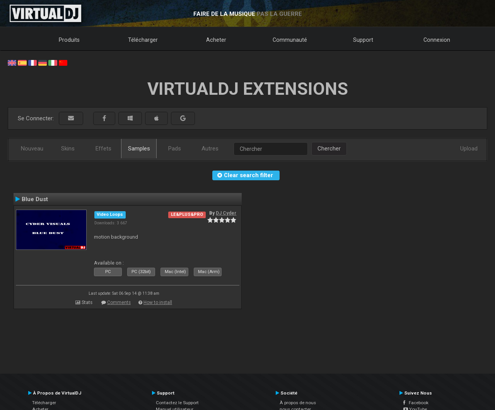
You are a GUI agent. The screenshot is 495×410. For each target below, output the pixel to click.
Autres (209, 148)
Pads (174, 148)
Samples (139, 148)
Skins (68, 148)
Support (363, 40)
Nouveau (32, 148)
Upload (469, 148)
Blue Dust (35, 199)
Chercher (329, 148)
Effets (103, 148)
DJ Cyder (226, 213)
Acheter (216, 40)
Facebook (415, 402)
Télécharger (143, 40)
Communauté (290, 40)
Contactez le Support (177, 402)
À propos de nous (298, 402)
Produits (69, 40)
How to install (157, 302)
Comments (119, 302)
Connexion (436, 40)
